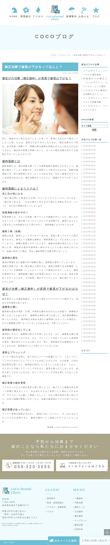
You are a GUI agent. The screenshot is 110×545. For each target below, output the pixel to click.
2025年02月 (89, 177)
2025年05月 (89, 165)
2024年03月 (89, 220)
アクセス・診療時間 (56, 507)
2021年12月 (89, 325)
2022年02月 (89, 317)
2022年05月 (89, 306)
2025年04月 (89, 169)
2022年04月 (89, 310)
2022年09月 (89, 290)
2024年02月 (89, 224)
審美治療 (79, 525)
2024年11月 (89, 189)
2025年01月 (89, 181)
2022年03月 (89, 313)
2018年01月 (89, 341)
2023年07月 (89, 251)
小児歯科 (79, 512)
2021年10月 (89, 329)
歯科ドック (80, 507)
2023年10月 (89, 239)
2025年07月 (89, 158)
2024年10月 (89, 193)
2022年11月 (89, 282)
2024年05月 (89, 212)
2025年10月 (89, 146)
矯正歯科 (79, 516)
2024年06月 (89, 208)
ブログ (50, 512)
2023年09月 (89, 243)
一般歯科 (79, 498)
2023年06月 (89, 255)
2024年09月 (89, 197)
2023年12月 (89, 232)
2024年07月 (89, 204)
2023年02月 (89, 271)
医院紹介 (51, 498)
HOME (5, 542)
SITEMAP (12, 542)
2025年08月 (89, 154)
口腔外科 (79, 529)
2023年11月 (89, 236)
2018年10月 (89, 337)
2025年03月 (89, 173)
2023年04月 (89, 263)
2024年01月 (89, 228)
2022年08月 (89, 294)
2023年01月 (89, 275)
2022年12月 (89, 278)
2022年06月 (89, 302)
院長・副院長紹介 (55, 503)
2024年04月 (89, 216)
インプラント (81, 520)
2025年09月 (89, 150)
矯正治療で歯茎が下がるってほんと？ (33, 67)
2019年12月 (89, 333)
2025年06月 (89, 162)
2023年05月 (89, 259)
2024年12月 (89, 185)
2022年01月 (89, 321)
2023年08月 (89, 247)
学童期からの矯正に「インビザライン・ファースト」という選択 (95, 82)
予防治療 (79, 503)
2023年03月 (89, 267)
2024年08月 (89, 201)
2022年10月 (89, 286)
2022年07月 (89, 298)
